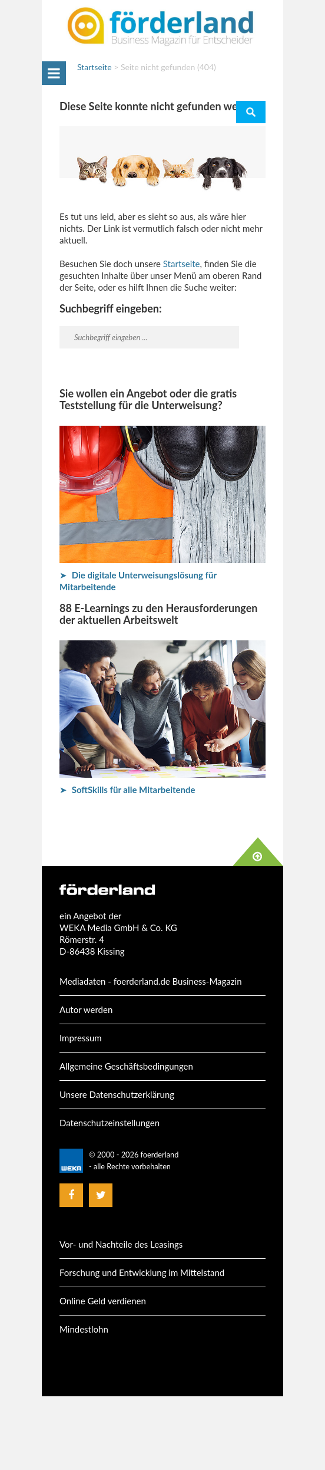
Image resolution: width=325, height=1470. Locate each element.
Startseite (94, 67)
